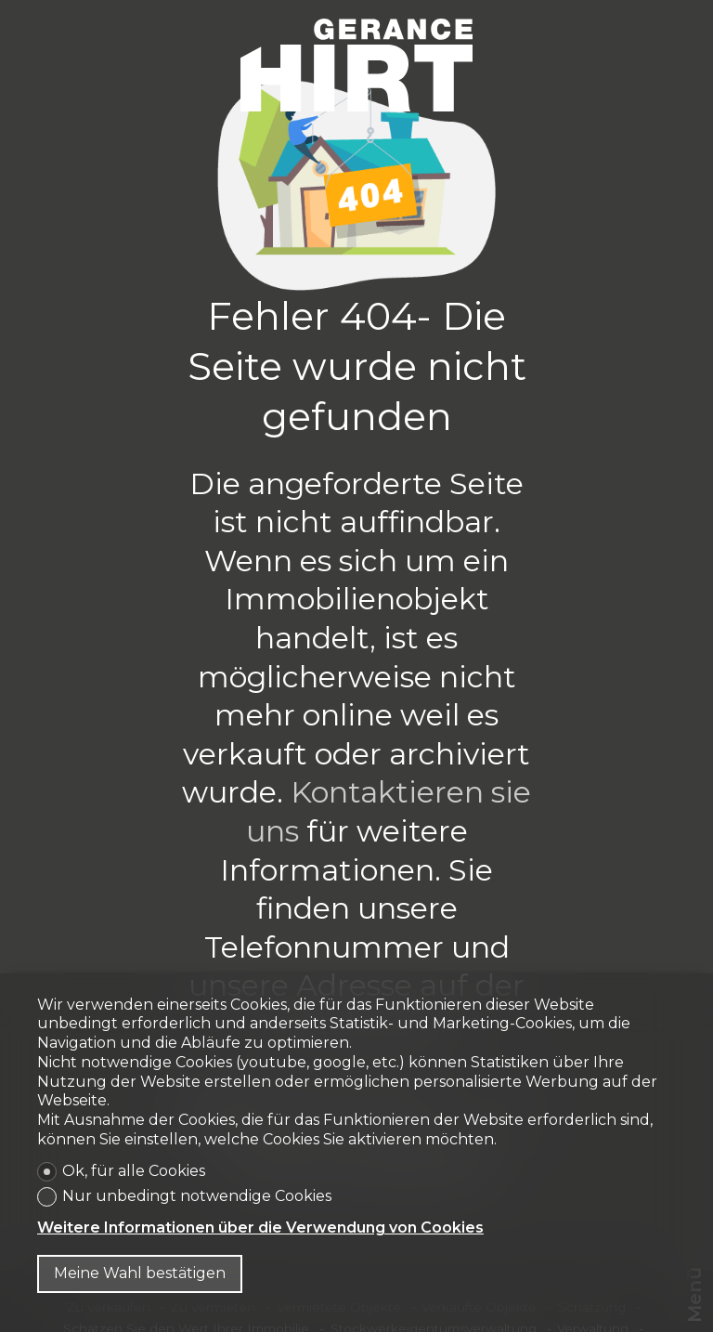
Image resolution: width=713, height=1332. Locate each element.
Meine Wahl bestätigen (140, 1273)
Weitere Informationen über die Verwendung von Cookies (260, 1227)
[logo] (356, 65)
